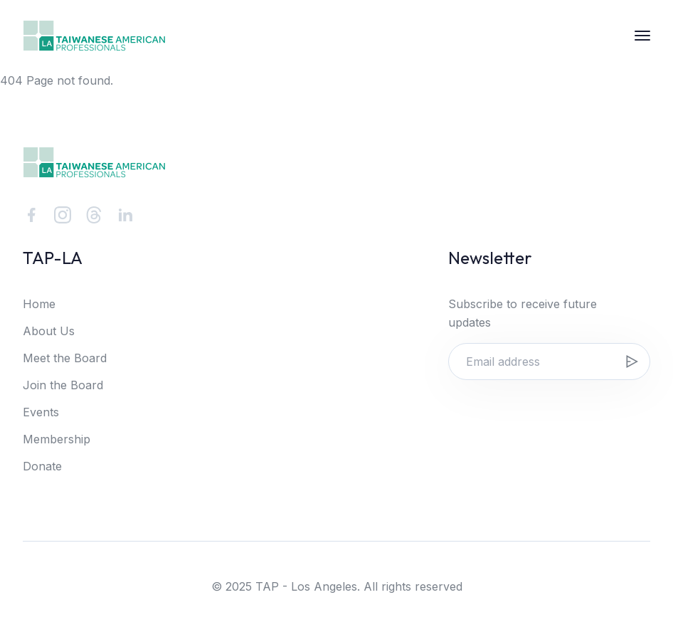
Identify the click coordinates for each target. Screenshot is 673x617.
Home (39, 304)
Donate (42, 466)
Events (41, 412)
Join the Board (63, 385)
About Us (49, 331)
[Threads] (93, 214)
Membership (56, 439)
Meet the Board (65, 358)
